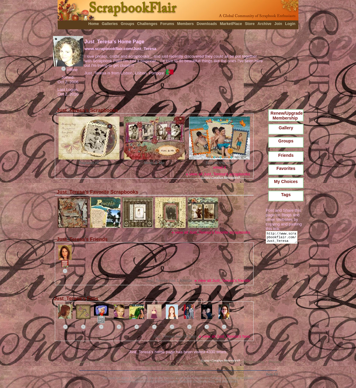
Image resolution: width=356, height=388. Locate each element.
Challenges (147, 24)
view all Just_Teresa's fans (224, 336)
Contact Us (126, 362)
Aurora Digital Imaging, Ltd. (201, 374)
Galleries (110, 24)
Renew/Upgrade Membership (287, 115)
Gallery (286, 127)
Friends (286, 155)
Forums (167, 24)
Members (185, 24)
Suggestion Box (196, 365)
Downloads (207, 24)
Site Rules (169, 365)
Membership (254, 362)
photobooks (230, 381)
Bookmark (103, 362)
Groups (127, 24)
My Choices (286, 181)
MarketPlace (231, 24)
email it (219, 167)
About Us (82, 362)
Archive (265, 24)
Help (213, 362)
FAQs (181, 362)
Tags (286, 194)
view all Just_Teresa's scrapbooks (218, 174)
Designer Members (155, 362)
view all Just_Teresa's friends (222, 280)
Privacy (275, 362)
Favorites (285, 168)
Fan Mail (197, 362)
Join (278, 24)
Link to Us (230, 362)
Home (93, 24)
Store (250, 24)
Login (290, 24)
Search (150, 365)
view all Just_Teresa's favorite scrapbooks (211, 232)
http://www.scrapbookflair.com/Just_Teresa (283, 238)
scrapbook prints (204, 381)
